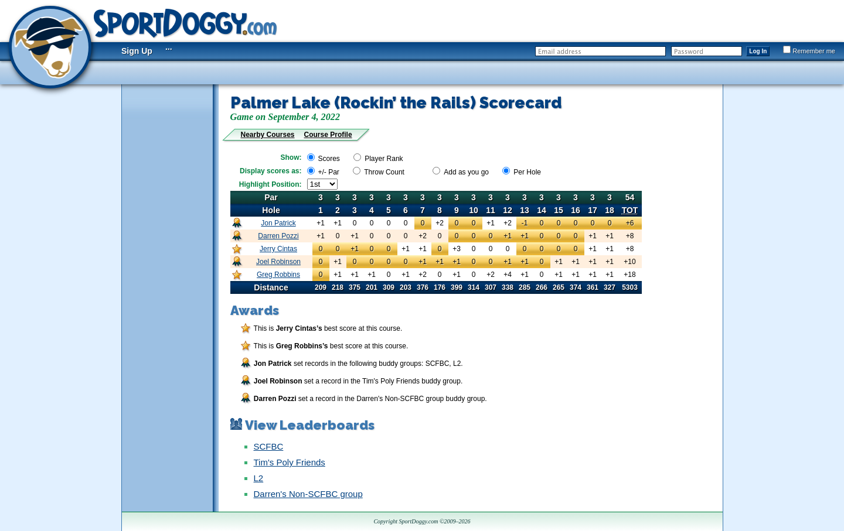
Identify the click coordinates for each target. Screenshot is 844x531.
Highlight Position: (270, 184)
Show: (291, 157)
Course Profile (328, 135)
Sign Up (136, 51)
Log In (758, 51)
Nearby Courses (268, 135)
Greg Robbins (278, 274)
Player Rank (384, 159)
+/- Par (328, 172)
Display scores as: (270, 171)
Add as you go (466, 172)
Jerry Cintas (278, 249)
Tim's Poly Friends (289, 462)
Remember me (809, 50)
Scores (329, 159)
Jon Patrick (278, 223)
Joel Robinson (278, 262)
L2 (259, 478)
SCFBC (269, 446)
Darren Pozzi (278, 236)
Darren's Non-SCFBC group (308, 494)
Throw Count (384, 172)
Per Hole (527, 172)
